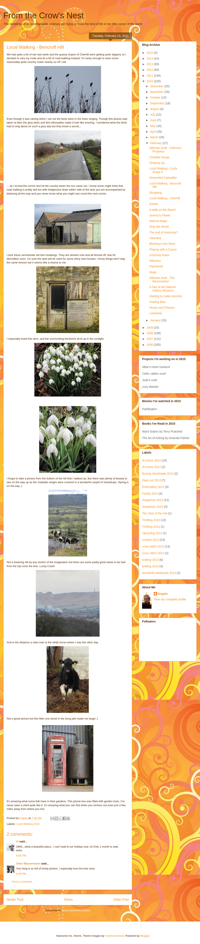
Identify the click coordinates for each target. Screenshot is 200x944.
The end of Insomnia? (163, 232)
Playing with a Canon (163, 249)
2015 (150, 52)
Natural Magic (158, 221)
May (153, 126)
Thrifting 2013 (151, 520)
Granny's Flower (159, 215)
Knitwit (153, 204)
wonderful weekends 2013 (159, 573)
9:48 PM (21, 873)
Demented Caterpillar (163, 177)
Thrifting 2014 (151, 526)
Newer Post (15, 899)
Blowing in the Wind (162, 243)
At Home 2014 (151, 467)
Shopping (155, 192)
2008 (150, 333)
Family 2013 (150, 493)
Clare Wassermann (28, 863)
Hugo (152, 272)
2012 (150, 69)
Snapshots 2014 (152, 506)
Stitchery (155, 260)
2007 (150, 338)
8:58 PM (21, 855)
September (157, 103)
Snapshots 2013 (152, 500)
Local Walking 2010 (28, 824)
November (157, 92)
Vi (17, 841)
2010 (150, 81)
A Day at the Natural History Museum (162, 288)
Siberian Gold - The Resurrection (162, 279)
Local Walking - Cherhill (164, 198)
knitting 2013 (150, 559)
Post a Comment (22, 881)
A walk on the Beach (162, 209)
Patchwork (156, 266)
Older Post (121, 899)
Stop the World (159, 226)
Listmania (155, 313)
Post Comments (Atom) (76, 910)
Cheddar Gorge (159, 157)
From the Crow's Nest (43, 15)
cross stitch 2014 (153, 553)
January (155, 320)
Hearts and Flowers (162, 307)
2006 (150, 344)
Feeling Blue (157, 302)
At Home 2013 (151, 460)
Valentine (155, 238)
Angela (163, 593)
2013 (150, 64)
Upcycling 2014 (152, 533)
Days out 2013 (151, 480)
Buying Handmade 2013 (157, 473)
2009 (150, 327)
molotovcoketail (114, 935)
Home (68, 899)
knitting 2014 (150, 566)
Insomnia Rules (159, 255)
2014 (150, 58)
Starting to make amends (165, 296)
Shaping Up (157, 163)
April (153, 131)
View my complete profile (170, 599)
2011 (150, 75)
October (155, 97)
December (157, 86)
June (153, 120)
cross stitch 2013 (153, 546)
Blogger (144, 935)
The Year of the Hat (154, 513)
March (154, 137)
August (155, 109)
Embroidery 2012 (153, 487)
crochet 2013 (150, 539)
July (153, 114)
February (156, 143)
